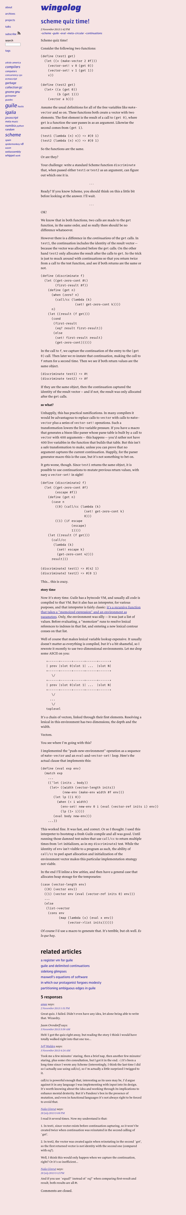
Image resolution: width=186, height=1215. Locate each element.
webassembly (13, 151)
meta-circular (76, 33)
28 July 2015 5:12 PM (52, 1173)
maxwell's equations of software (64, 977)
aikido (8, 62)
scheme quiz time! (65, 21)
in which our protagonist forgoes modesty (71, 982)
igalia (10, 112)
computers (11, 71)
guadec (9, 99)
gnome (9, 91)
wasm (8, 147)
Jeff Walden (48, 1046)
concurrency (11, 74)
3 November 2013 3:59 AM (55, 1029)
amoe (44, 1004)
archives (10, 13)
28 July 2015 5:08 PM (53, 1113)
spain (8, 140)
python (20, 125)
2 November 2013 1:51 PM (55, 1008)
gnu (17, 91)
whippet (10, 155)
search (13, 42)
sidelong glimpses (54, 971)
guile (11, 105)
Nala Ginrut (48, 1109)
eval (63, 33)
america (16, 62)
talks (8, 26)
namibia (10, 125)
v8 (22, 144)
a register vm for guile (57, 960)
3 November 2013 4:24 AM (55, 1050)
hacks (21, 106)
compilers (12, 66)
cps (20, 74)
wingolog (61, 6)
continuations (94, 33)
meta (8, 121)
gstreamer (10, 95)
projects (10, 20)
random (9, 129)
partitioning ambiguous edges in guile (68, 988)
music (15, 121)
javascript (11, 117)
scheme (13, 135)
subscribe (13, 34)
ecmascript (11, 78)
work (17, 155)
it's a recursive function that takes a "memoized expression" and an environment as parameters (91, 612)
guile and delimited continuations (65, 965)
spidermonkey (12, 143)
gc (20, 87)
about (8, 7)
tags (7, 50)
